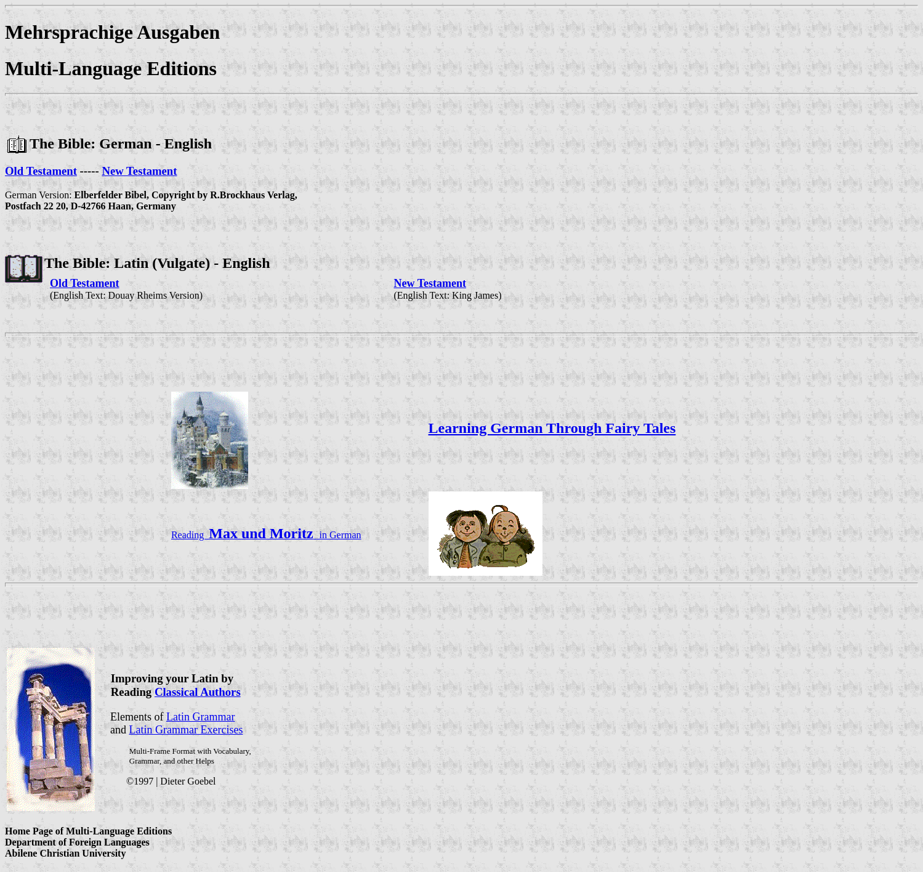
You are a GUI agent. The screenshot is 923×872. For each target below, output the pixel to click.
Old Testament (41, 170)
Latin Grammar (200, 717)
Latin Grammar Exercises (186, 730)
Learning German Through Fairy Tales (552, 428)
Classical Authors (198, 691)
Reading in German (266, 535)
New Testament (139, 170)
